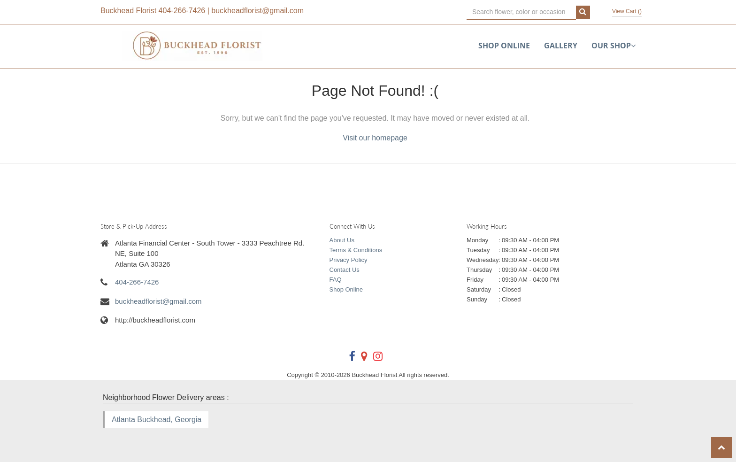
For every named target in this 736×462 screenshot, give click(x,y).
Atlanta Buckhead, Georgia (156, 420)
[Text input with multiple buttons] (521, 12)
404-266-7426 (182, 11)
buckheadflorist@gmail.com (257, 11)
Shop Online (504, 45)
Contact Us (345, 269)
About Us (342, 240)
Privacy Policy (349, 259)
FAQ (336, 279)
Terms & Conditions (356, 250)
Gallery (560, 45)
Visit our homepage (375, 138)
